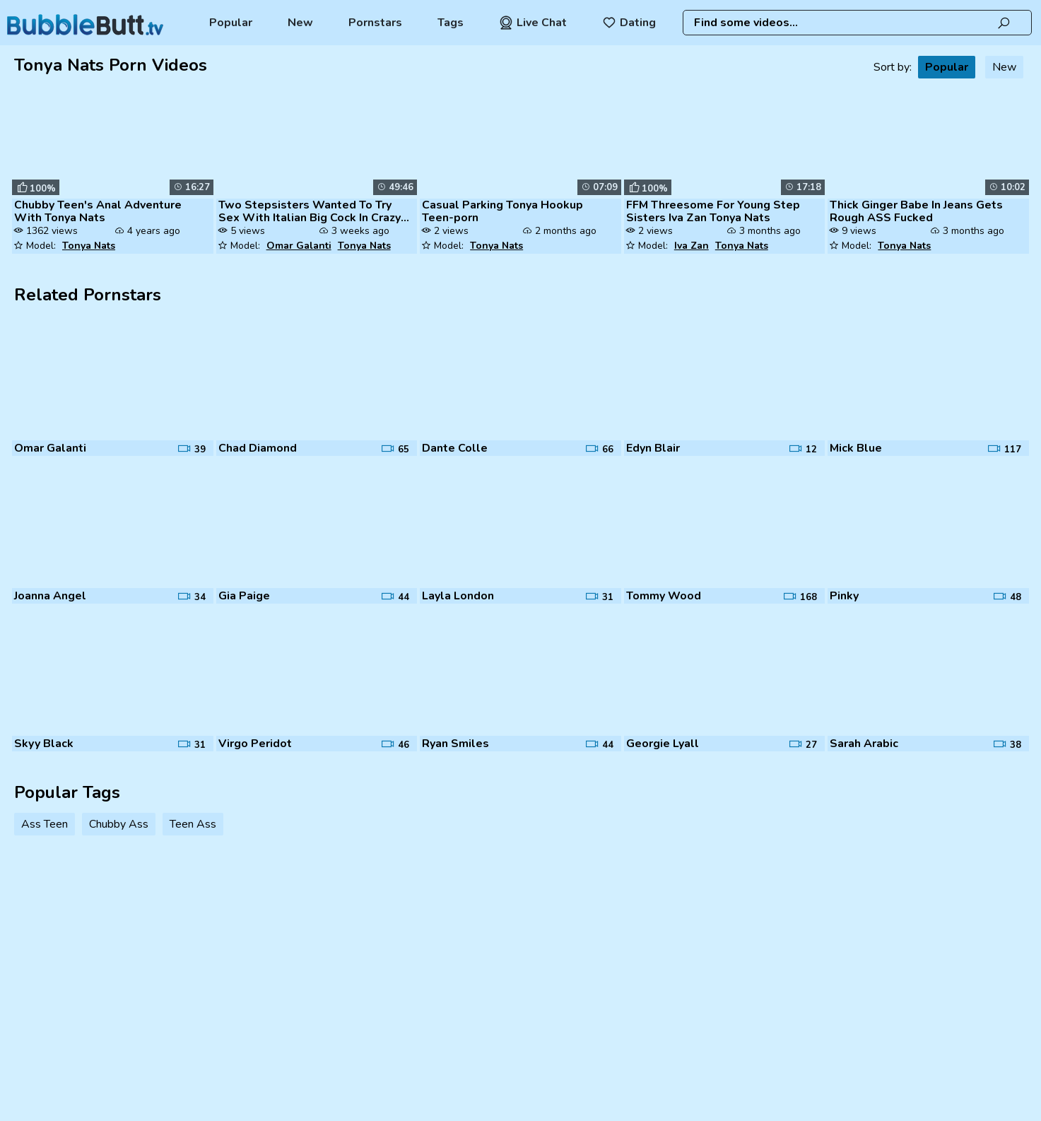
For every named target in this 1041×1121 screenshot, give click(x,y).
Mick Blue (856, 448)
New (300, 22)
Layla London (458, 595)
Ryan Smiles (455, 743)
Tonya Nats (88, 245)
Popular (230, 22)
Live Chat (533, 22)
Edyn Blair (653, 448)
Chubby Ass (118, 824)
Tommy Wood (663, 595)
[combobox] (857, 22)
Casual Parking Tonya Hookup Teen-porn (502, 211)
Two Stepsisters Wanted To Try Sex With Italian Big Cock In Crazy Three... (309, 211)
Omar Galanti (298, 245)
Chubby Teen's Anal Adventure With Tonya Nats (98, 211)
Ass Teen (44, 824)
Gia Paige (244, 595)
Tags (450, 22)
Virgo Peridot (255, 743)
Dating (629, 22)
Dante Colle (455, 448)
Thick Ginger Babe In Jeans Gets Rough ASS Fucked (916, 211)
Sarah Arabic (864, 743)
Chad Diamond (257, 448)
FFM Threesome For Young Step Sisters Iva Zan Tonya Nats (713, 211)
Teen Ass (193, 824)
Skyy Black (43, 743)
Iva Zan (691, 245)
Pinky (844, 595)
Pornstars (375, 22)
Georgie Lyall (662, 743)
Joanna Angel (50, 595)
